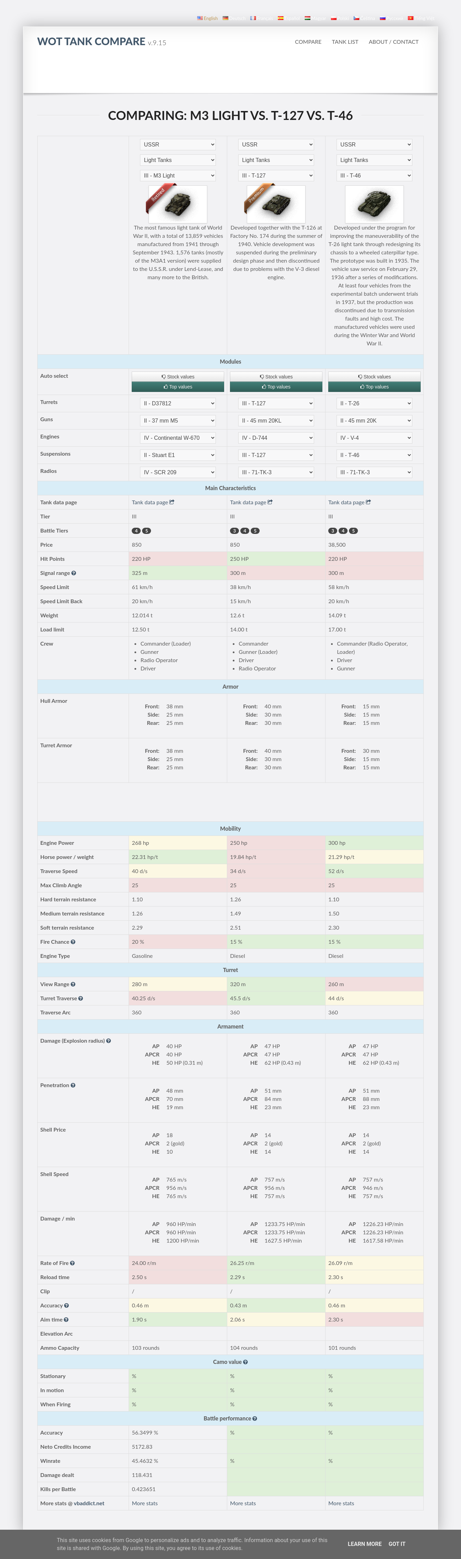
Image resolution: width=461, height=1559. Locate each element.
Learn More (365, 1544)
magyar (315, 18)
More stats (145, 1503)
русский (391, 18)
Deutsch (234, 18)
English (207, 18)
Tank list (345, 41)
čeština (364, 18)
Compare (308, 41)
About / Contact (394, 41)
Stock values (178, 376)
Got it (397, 1544)
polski (340, 18)
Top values (178, 386)
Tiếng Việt (421, 18)
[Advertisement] (230, 73)
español (289, 18)
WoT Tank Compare (101, 41)
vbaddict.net (89, 1503)
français (261, 18)
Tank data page (153, 502)
